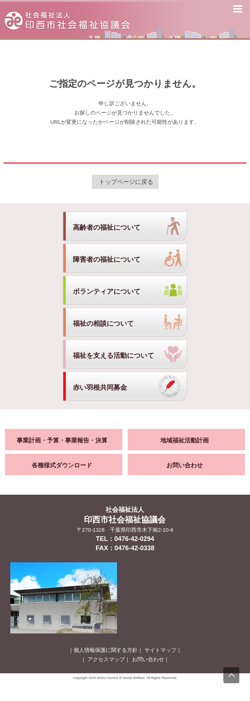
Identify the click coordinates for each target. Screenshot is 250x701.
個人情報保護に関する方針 (106, 650)
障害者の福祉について (106, 259)
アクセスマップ (106, 659)
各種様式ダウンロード (62, 465)
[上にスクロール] (231, 675)
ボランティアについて (106, 291)
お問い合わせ (184, 465)
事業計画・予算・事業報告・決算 (62, 440)
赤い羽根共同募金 (100, 387)
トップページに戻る (126, 181)
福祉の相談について (103, 323)
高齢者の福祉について (106, 227)
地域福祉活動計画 (184, 440)
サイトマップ (160, 650)
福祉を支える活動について (113, 355)
